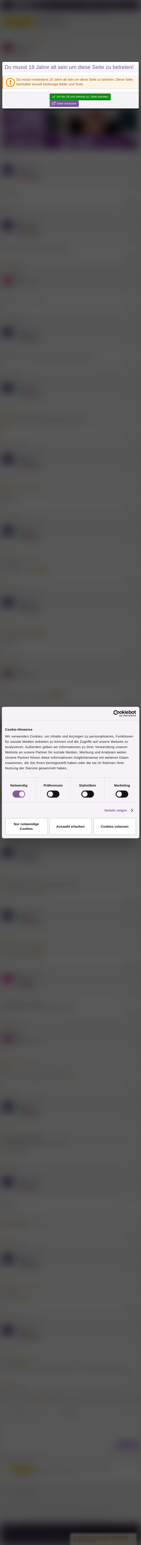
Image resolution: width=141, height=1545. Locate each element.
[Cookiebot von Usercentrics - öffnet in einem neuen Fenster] (116, 713)
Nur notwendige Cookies (26, 826)
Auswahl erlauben (70, 826)
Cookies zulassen (115, 826)
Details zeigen (115, 810)
